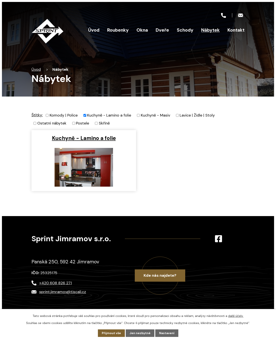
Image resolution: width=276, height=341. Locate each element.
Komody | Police (64, 115)
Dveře (162, 30)
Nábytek (210, 30)
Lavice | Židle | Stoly (197, 115)
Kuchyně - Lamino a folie (109, 115)
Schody (185, 30)
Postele (82, 123)
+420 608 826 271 (55, 283)
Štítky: (37, 115)
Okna (142, 30)
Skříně (104, 123)
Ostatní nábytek (51, 123)
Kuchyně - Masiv (155, 115)
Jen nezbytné (140, 333)
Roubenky (118, 30)
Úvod (93, 30)
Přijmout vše (111, 333)
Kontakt (236, 30)
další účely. (235, 316)
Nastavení (166, 333)
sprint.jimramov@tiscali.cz (62, 291)
